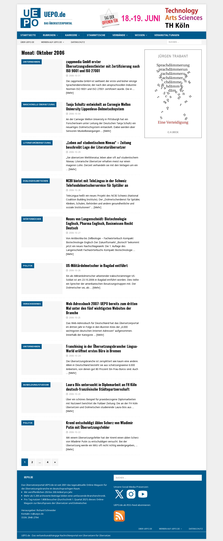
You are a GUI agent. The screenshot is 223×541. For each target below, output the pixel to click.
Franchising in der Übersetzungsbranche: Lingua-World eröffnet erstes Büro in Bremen (102, 348)
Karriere (71, 35)
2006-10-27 (74, 232)
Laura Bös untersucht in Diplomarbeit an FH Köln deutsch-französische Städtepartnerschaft (101, 387)
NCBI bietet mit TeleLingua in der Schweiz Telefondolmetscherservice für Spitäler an (97, 183)
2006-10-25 (74, 317)
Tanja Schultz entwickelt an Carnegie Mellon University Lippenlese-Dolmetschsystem (98, 106)
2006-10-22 (74, 432)
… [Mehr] (106, 131)
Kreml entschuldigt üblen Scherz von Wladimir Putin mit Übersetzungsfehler (99, 425)
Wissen (140, 35)
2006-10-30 (74, 113)
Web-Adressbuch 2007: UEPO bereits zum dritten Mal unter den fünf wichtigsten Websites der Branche (101, 308)
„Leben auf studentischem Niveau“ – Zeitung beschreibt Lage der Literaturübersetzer (98, 145)
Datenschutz (78, 42)
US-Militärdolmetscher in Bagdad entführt (97, 265)
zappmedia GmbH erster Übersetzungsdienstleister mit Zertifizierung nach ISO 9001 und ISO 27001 (103, 66)
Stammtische (96, 35)
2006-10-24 (74, 355)
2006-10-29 (74, 152)
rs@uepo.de (37, 513)
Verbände (118, 35)
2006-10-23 (74, 394)
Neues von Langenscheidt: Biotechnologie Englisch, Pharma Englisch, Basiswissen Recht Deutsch (99, 223)
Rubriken (49, 35)
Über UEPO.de (27, 42)
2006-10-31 (74, 75)
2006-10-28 (74, 190)
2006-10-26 (74, 270)
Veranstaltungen (166, 35)
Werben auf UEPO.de (51, 42)
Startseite (28, 35)
